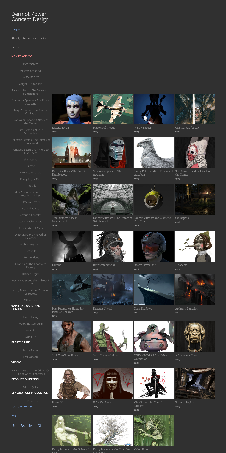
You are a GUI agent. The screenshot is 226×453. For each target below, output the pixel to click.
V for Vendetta (30, 257)
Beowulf (31, 251)
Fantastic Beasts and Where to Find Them (31, 151)
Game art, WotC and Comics (25, 307)
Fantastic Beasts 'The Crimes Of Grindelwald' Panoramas (30, 372)
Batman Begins (30, 274)
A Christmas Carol (30, 244)
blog (13, 415)
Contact (16, 47)
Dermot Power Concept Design (30, 16)
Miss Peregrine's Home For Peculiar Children (31, 194)
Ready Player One (30, 179)
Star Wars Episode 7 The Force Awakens (30, 102)
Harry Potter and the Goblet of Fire (30, 282)
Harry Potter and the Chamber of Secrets (31, 292)
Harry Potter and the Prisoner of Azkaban (31, 112)
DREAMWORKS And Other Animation (30, 236)
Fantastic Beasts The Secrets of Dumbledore (30, 92)
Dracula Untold (31, 202)
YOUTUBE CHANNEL (22, 406)
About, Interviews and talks (28, 38)
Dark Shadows (30, 208)
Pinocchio (30, 186)
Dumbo (30, 166)
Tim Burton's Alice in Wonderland (30, 131)
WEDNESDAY (31, 77)
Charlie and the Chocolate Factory (30, 265)
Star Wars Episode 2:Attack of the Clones (30, 121)
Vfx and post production (29, 393)
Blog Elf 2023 (30, 317)
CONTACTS (31, 401)
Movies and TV (21, 56)
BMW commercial (30, 173)
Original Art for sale (30, 84)
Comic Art (31, 330)
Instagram (16, 29)
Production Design (25, 379)
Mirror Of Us (30, 387)
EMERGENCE (30, 64)
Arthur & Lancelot (30, 215)
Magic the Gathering (31, 324)
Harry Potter (30, 350)
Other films (30, 300)
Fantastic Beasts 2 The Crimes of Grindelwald (30, 141)
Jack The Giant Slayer (30, 222)
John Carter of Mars (30, 228)
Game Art (30, 337)
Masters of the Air (30, 71)
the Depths (30, 159)
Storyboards (20, 342)
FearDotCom (30, 357)
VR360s (16, 362)
